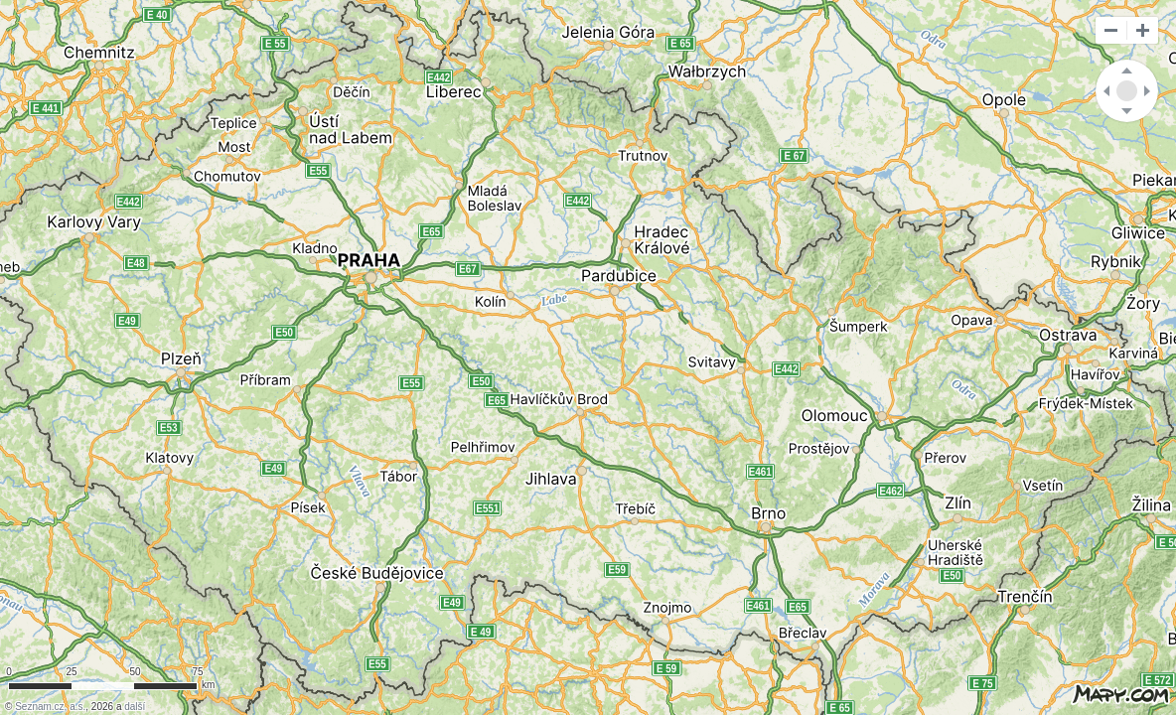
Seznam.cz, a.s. (50, 706)
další (134, 706)
